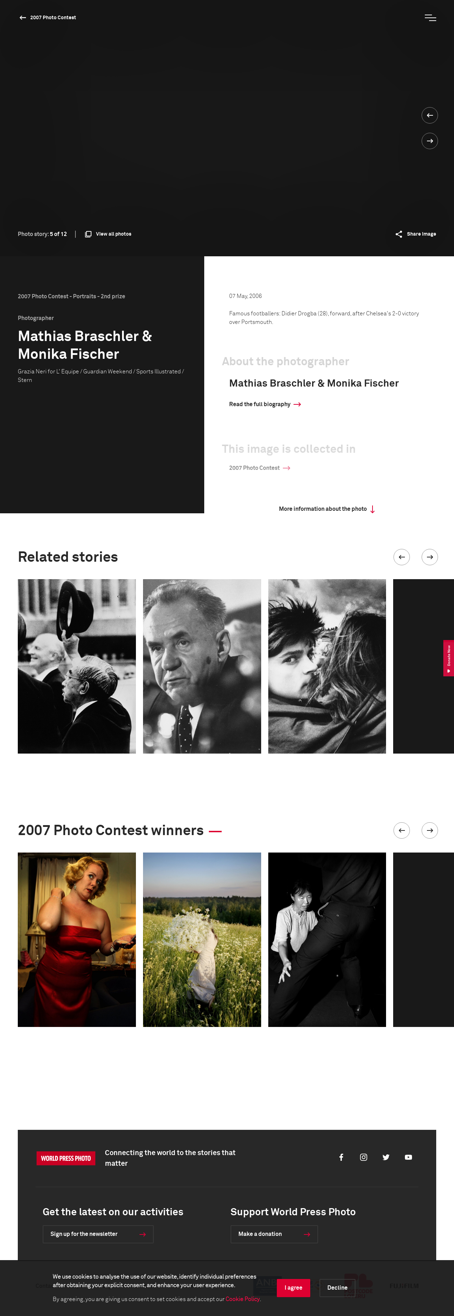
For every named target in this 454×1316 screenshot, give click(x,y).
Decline (337, 1288)
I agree (293, 1288)
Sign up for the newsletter (84, 1234)
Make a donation (260, 1234)
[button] (402, 557)
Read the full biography (259, 404)
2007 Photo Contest (53, 17)
